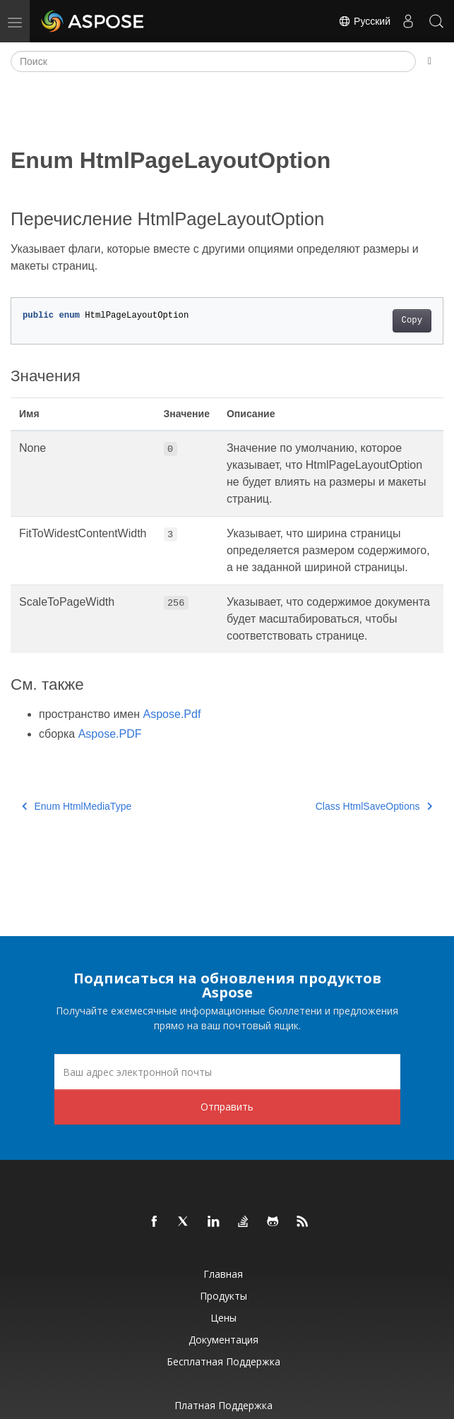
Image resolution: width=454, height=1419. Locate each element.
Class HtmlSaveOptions (374, 806)
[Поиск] (213, 61)
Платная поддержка (223, 1405)
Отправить (227, 1106)
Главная (223, 1274)
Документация (223, 1339)
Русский (364, 21)
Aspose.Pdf (172, 714)
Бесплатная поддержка (223, 1361)
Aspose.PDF (110, 734)
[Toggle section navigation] (429, 61)
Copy (412, 320)
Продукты (223, 1296)
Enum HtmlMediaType (76, 806)
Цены (223, 1317)
